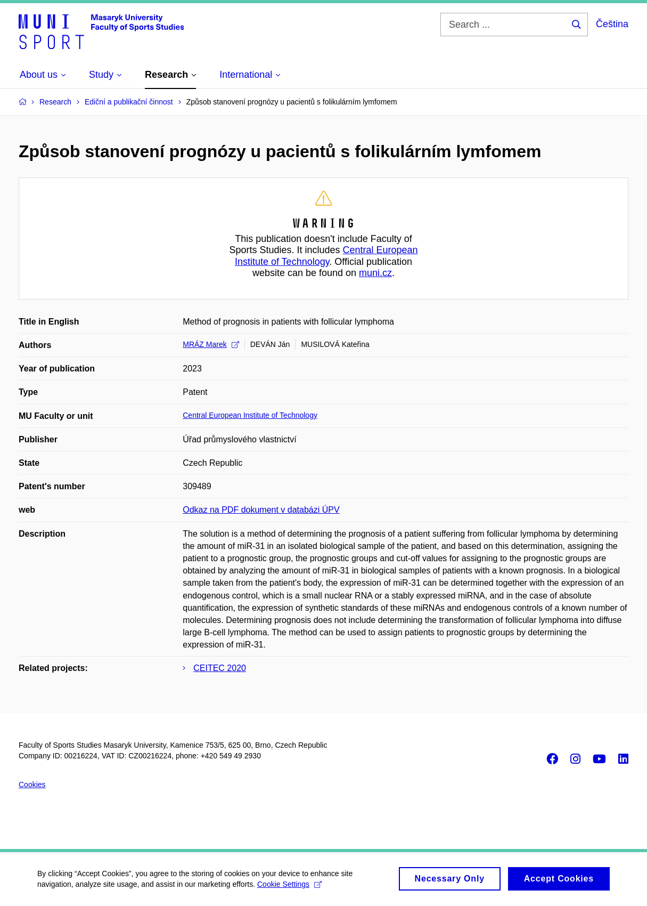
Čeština (612, 24)
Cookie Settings (289, 887)
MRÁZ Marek (211, 344)
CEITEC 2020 (219, 668)
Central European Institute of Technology (326, 256)
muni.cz (375, 273)
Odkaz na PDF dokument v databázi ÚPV (261, 509)
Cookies (32, 784)
